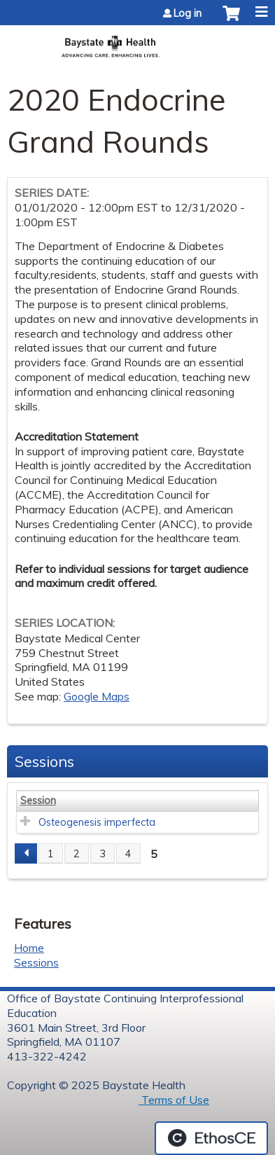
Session (38, 800)
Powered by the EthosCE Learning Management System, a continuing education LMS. (211, 1138)
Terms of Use (174, 1100)
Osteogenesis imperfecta (96, 822)
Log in (188, 13)
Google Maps (96, 696)
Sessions (36, 962)
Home (29, 948)
